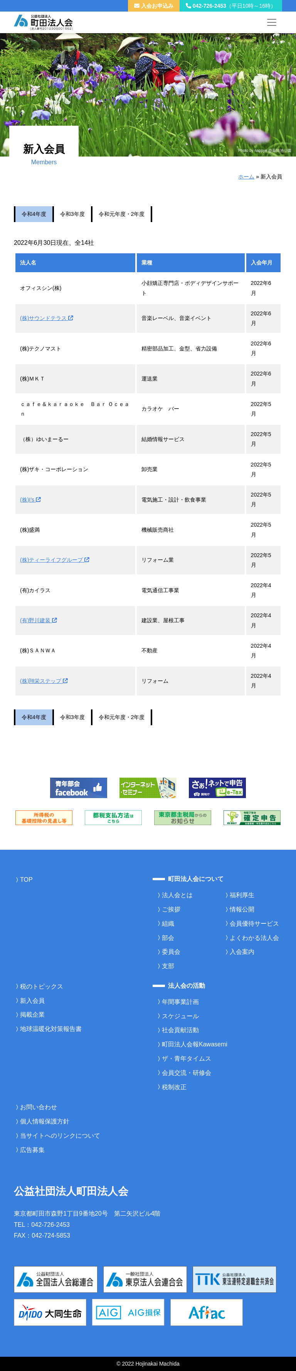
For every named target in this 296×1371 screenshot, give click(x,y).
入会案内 (242, 951)
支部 (168, 966)
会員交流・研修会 (186, 1073)
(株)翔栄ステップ (43, 681)
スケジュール (180, 1016)
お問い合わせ (38, 1107)
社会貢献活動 (180, 1030)
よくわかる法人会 (254, 938)
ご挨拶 (171, 909)
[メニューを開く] (271, 22)
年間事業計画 (180, 1002)
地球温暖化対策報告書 (51, 1029)
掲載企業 (32, 1014)
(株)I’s (30, 500)
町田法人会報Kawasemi (194, 1044)
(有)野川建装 (38, 620)
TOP (26, 879)
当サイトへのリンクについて (60, 1135)
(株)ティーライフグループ (54, 560)
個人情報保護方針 (44, 1121)
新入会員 (32, 1000)
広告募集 (32, 1150)
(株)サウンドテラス (46, 318)
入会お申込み (153, 6)
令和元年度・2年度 (122, 214)
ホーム (246, 176)
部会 (168, 938)
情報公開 (242, 909)
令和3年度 (72, 214)
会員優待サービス (254, 923)
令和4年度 (34, 214)
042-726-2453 (231, 6)
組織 (168, 923)
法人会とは (177, 895)
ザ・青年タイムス (186, 1058)
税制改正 (174, 1087)
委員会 (171, 951)
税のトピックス (41, 986)
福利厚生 (242, 895)
